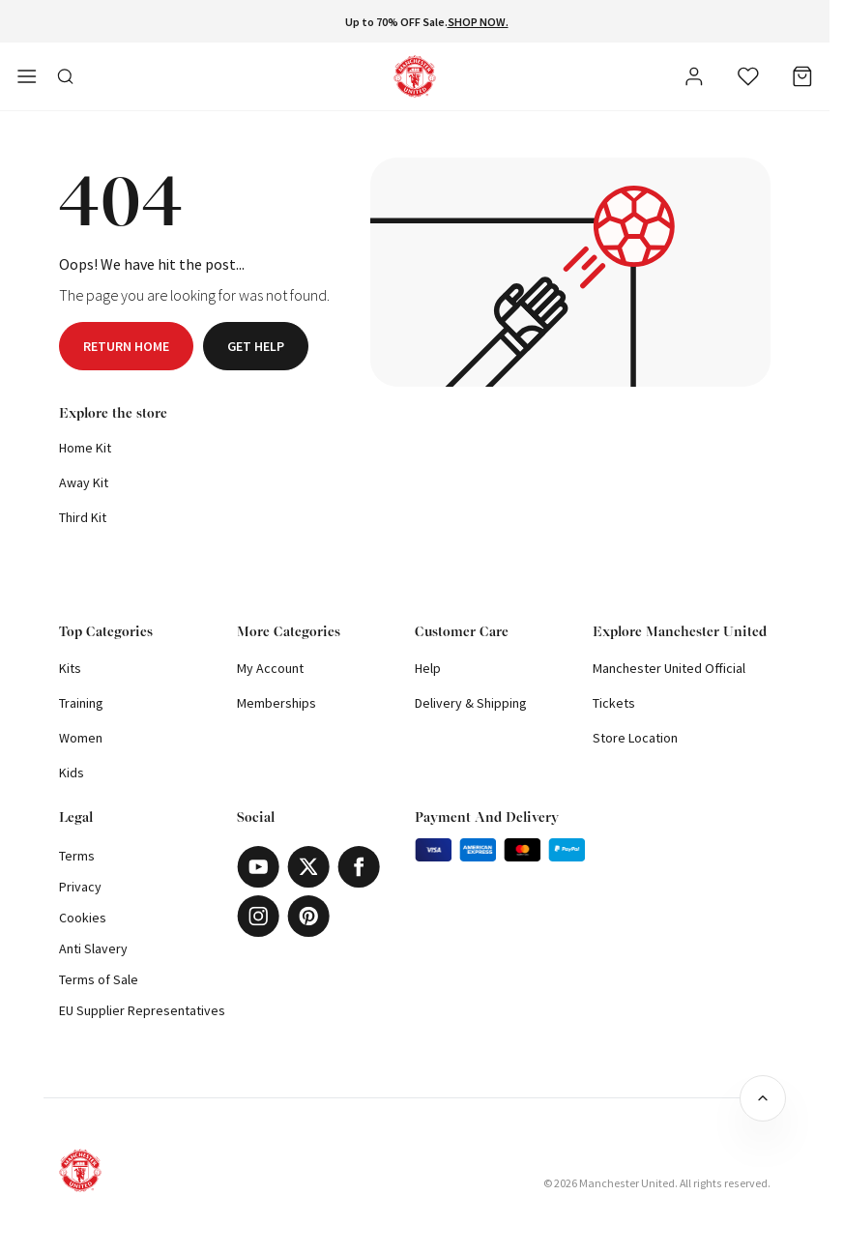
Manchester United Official (669, 668)
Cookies (82, 917)
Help (428, 668)
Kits (70, 668)
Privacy (80, 886)
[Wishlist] (748, 76)
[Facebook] (358, 867)
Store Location (635, 737)
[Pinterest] (308, 916)
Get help (255, 346)
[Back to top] (763, 1098)
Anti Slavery (93, 948)
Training (81, 703)
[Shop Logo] (414, 76)
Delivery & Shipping (471, 703)
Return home (126, 346)
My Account (270, 668)
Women (80, 737)
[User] (694, 79)
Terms (77, 855)
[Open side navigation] (27, 76)
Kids (71, 772)
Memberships (276, 703)
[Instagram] (258, 916)
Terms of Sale (98, 979)
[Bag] (802, 76)
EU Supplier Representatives (142, 1010)
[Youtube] (258, 867)
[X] (308, 867)
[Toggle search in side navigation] (65, 76)
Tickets (614, 703)
